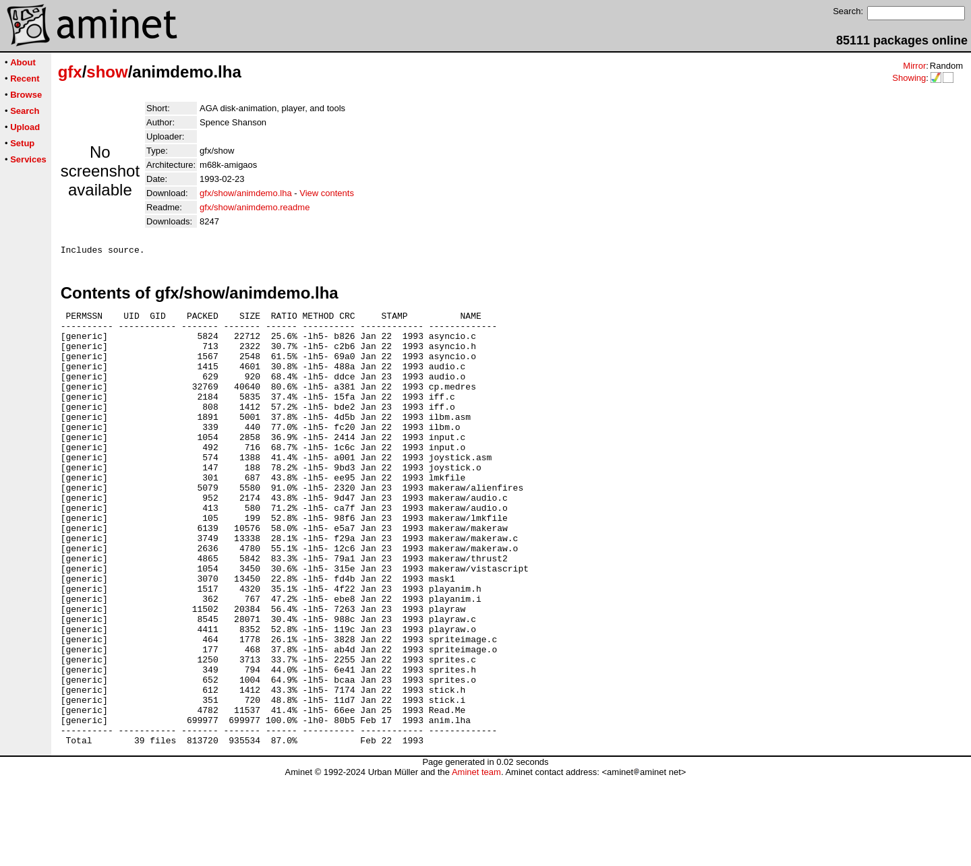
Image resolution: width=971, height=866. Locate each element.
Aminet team (476, 861)
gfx (70, 72)
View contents (326, 193)
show (106, 72)
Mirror (914, 66)
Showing (909, 78)
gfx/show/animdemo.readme (255, 207)
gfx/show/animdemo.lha (246, 193)
